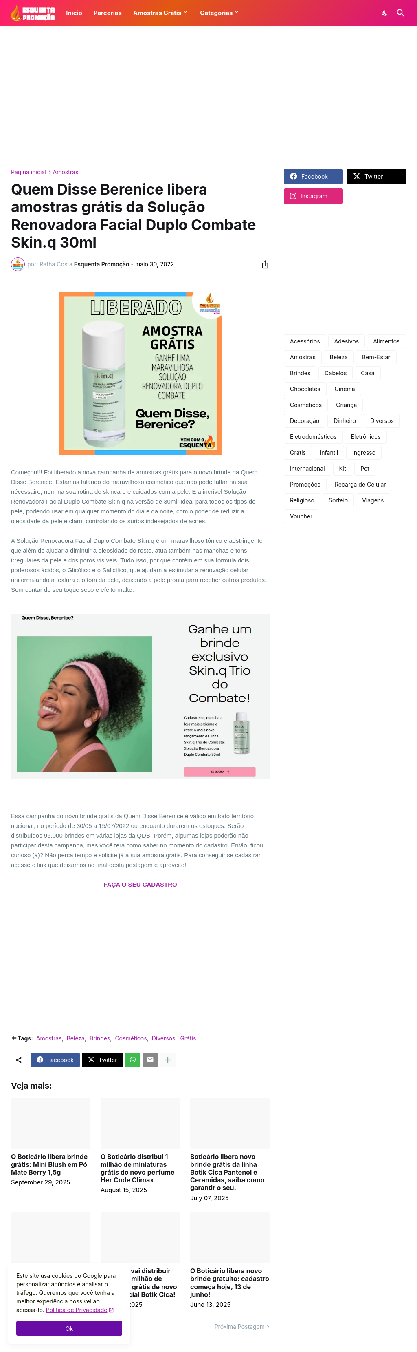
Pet (364, 468)
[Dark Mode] (385, 13)
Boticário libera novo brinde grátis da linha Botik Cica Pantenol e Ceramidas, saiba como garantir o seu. (227, 1172)
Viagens (373, 500)
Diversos (164, 1038)
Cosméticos (131, 1038)
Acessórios (305, 341)
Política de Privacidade (77, 1309)
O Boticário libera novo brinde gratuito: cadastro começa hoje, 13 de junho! (229, 1283)
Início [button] (74, 13)
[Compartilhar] (263, 264)
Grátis (188, 1038)
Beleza (76, 1038)
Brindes (100, 1038)
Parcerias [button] (108, 13)
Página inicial (28, 172)
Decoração (304, 420)
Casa (367, 373)
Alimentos (386, 341)
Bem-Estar (376, 357)
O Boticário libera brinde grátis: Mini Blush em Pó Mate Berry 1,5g (49, 1164)
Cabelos (336, 373)
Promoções (305, 484)
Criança (346, 404)
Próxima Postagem (240, 1326)
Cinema (345, 388)
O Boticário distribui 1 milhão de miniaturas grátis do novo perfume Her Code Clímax (138, 1168)
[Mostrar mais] (168, 1060)
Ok (69, 1328)
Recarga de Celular (360, 484)
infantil (329, 452)
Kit (343, 468)
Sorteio (338, 500)
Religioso (302, 500)
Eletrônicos (366, 436)
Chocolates (305, 388)
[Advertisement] (208, 97)
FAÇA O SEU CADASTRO (140, 884)
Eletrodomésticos (313, 436)
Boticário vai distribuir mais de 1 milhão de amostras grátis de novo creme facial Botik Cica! (139, 1283)
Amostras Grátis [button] (157, 13)
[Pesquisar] (399, 13)
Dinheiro (345, 420)
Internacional (307, 468)
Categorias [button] (216, 13)
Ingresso (363, 452)
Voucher (301, 516)
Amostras (66, 172)
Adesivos (346, 341)
